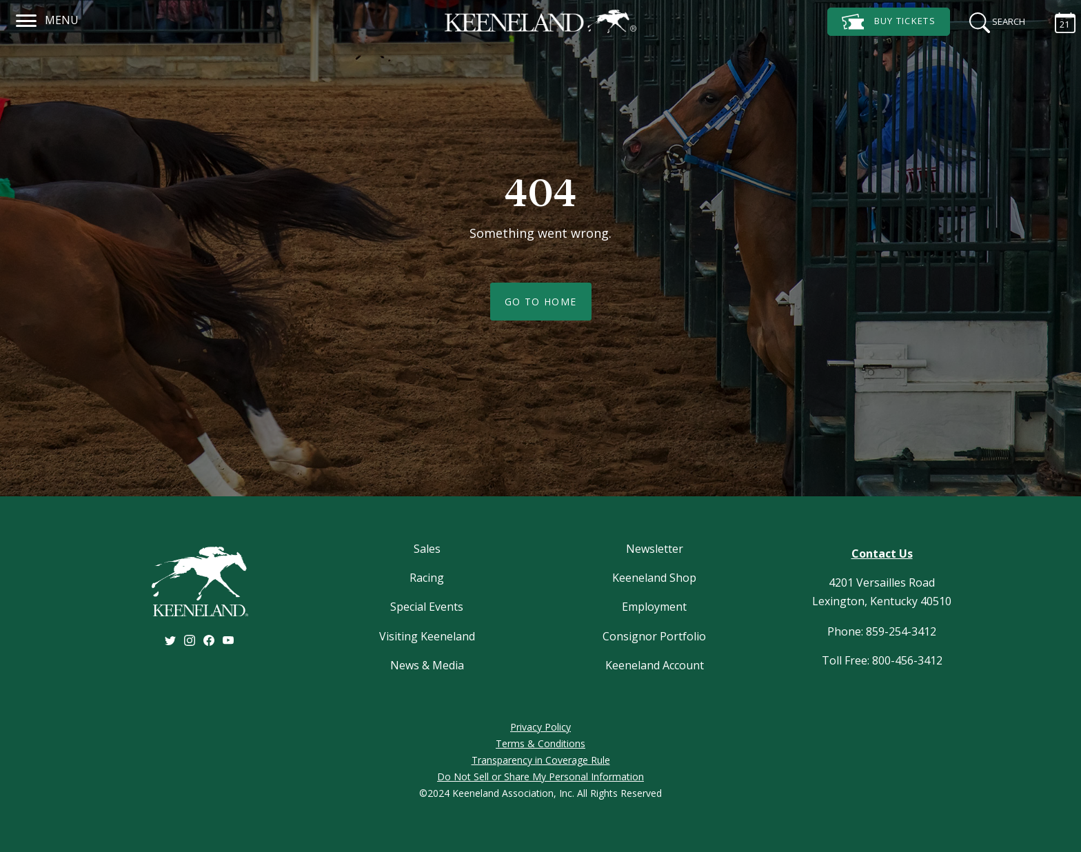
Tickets (889, 22)
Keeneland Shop (654, 577)
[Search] (992, 21)
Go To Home (541, 301)
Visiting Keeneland (427, 636)
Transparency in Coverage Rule (541, 760)
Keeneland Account (654, 665)
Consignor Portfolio (654, 636)
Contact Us (882, 553)
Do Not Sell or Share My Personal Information (540, 776)
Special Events (426, 606)
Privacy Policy (540, 726)
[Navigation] (26, 18)
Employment (654, 606)
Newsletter (654, 548)
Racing (427, 577)
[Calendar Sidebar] (1058, 21)
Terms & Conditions (540, 743)
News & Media (427, 665)
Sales (427, 548)
